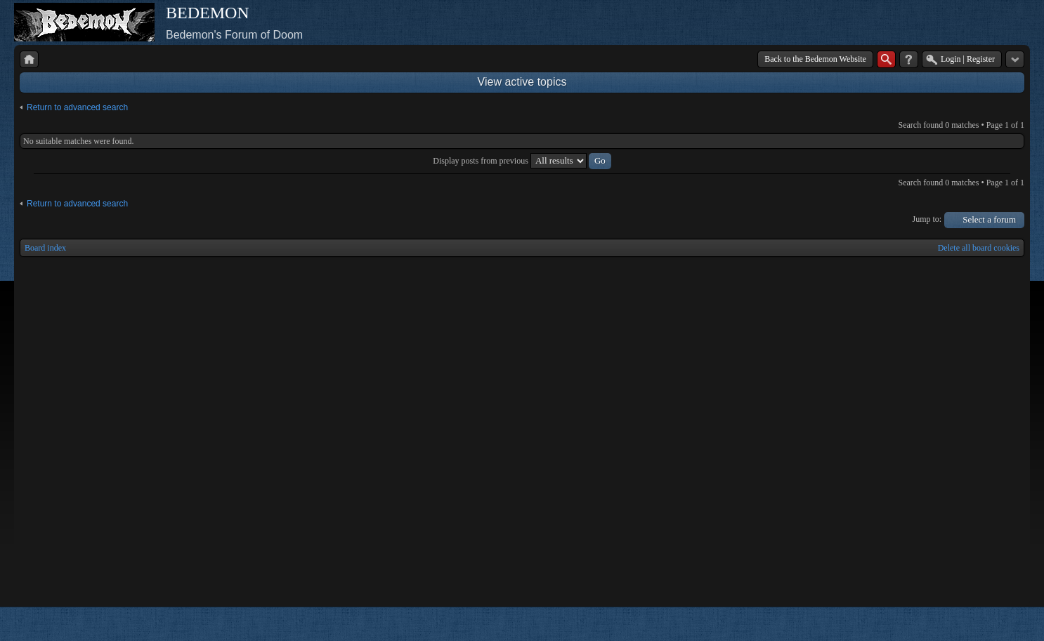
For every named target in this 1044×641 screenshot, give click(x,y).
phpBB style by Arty (961, 624)
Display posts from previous (522, 161)
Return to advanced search (77, 107)
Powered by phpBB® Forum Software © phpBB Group (1003, 624)
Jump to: (927, 219)
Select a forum (989, 219)
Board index (45, 248)
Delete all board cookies (978, 248)
